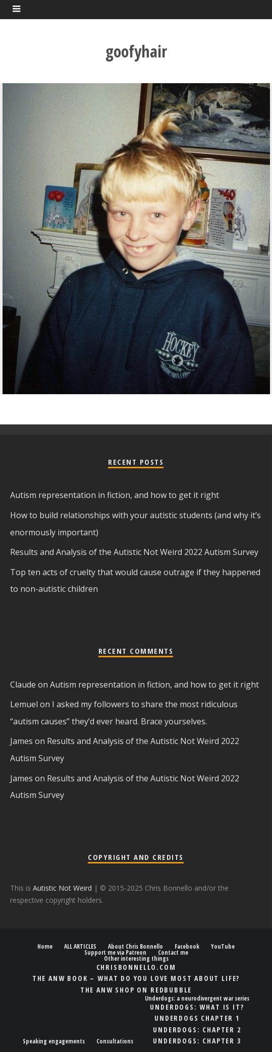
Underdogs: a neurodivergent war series (197, 999)
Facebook (187, 947)
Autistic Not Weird (62, 888)
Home (44, 947)
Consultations (114, 1041)
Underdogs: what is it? (197, 1007)
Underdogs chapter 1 (197, 1018)
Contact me (173, 953)
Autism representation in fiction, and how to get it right (114, 495)
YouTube (223, 947)
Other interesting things (136, 959)
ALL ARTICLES (80, 947)
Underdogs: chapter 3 (197, 1040)
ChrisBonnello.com (136, 967)
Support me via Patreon (115, 953)
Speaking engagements (54, 1041)
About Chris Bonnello (135, 947)
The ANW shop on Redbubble (136, 990)
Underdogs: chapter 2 (197, 1029)
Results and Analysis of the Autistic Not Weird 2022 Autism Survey (134, 552)
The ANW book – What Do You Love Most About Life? (136, 978)
